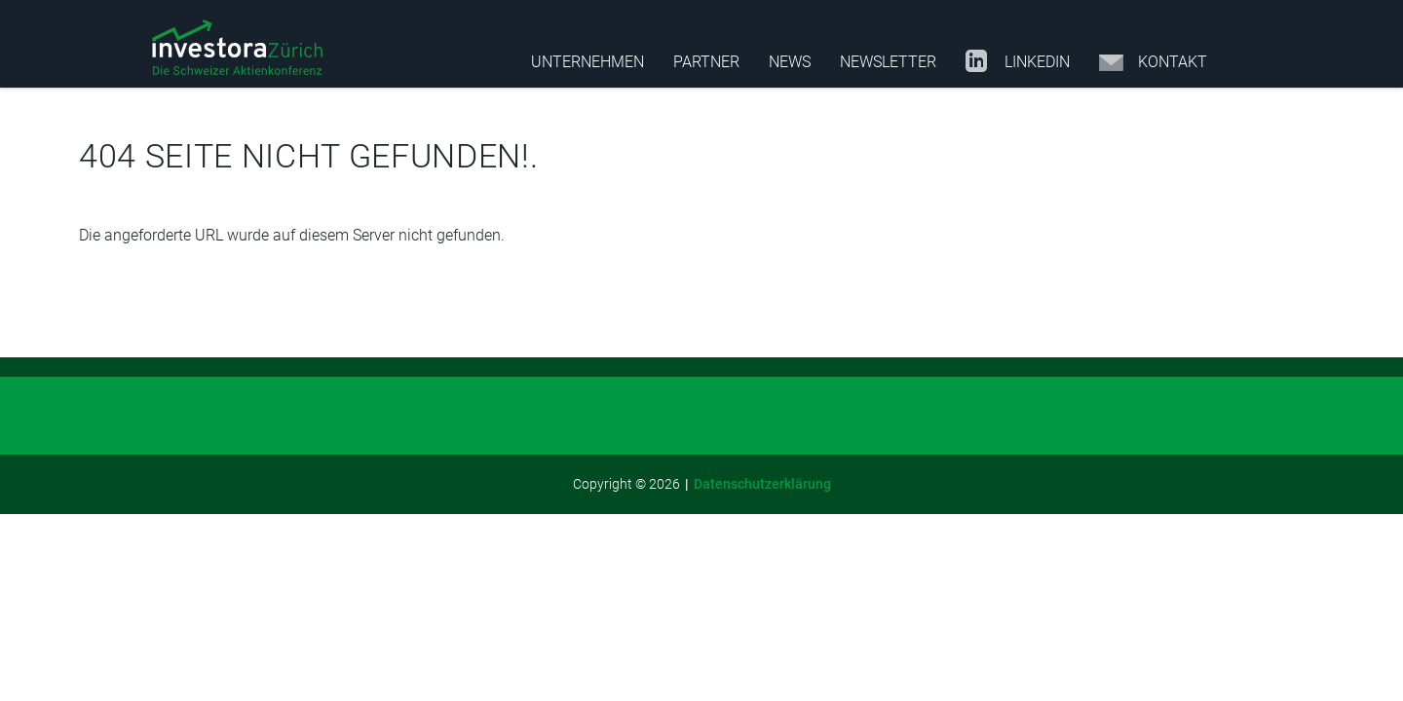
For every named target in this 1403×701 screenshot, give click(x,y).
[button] (237, 48)
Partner (706, 62)
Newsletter (888, 62)
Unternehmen (587, 62)
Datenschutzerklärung (762, 484)
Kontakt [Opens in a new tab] (1153, 63)
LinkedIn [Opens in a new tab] (1018, 63)
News (790, 62)
